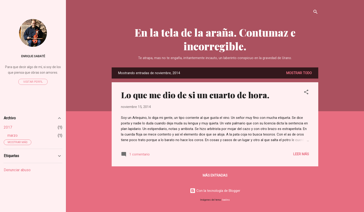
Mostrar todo (299, 73)
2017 (8, 127)
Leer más (301, 154)
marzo (12, 135)
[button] (306, 92)
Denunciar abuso (17, 170)
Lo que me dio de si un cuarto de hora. (195, 94)
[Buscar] (315, 13)
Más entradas (215, 175)
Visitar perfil (33, 81)
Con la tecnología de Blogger (215, 191)
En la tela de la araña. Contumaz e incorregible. (215, 39)
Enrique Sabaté (33, 56)
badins (226, 199)
